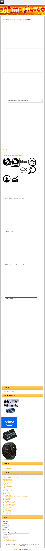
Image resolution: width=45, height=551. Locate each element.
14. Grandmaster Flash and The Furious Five (15, 497)
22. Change (6, 508)
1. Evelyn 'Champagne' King (10, 477)
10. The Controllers (8, 491)
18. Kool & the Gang (8, 502)
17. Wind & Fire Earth (9, 501)
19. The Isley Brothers (9, 504)
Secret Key (6, 532)
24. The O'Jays (7, 511)
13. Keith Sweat (7, 495)
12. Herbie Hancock (8, 494)
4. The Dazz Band (8, 482)
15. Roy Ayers (6, 498)
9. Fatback (5, 489)
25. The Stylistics (7, 513)
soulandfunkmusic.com (25, 549)
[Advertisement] (22, 127)
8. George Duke (7, 488)
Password (5, 527)
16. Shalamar (6, 500)
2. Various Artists (7, 479)
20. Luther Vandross (8, 505)
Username (5, 523)
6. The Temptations (8, 485)
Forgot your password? (10, 540)
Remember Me (7, 534)
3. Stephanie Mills (8, 480)
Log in (5, 536)
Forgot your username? (11, 539)
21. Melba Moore (7, 507)
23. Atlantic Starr (7, 510)
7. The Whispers (7, 486)
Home (13, 19)
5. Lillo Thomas (7, 483)
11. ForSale (6, 492)
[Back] (5, 150)
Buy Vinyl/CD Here (9, 391)
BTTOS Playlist (7, 468)
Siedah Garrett (21, 19)
